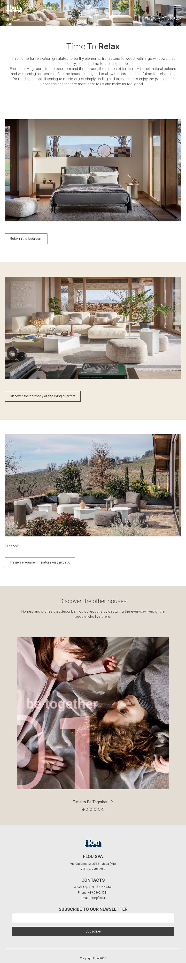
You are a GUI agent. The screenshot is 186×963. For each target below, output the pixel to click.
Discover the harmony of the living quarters (43, 396)
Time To (150, 18)
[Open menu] (177, 8)
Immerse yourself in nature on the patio (40, 562)
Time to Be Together (90, 802)
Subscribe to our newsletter (93, 909)
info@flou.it (97, 898)
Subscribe (93, 931)
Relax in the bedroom (26, 239)
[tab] (83, 809)
